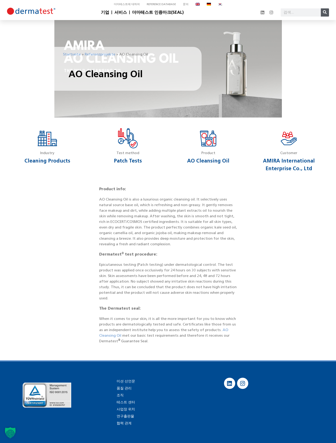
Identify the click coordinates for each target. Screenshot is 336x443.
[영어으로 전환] (197, 4)
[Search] (325, 12)
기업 (105, 12)
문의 (186, 4)
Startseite (72, 54)
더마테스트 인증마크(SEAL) (158, 12)
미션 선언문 (125, 381)
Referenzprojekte (100, 54)
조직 (120, 395)
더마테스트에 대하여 (127, 4)
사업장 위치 (125, 409)
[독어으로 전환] (208, 4)
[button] (10, 432)
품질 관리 (124, 388)
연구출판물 (125, 416)
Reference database (161, 4)
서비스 (120, 12)
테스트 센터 (125, 402)
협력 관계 (124, 423)
